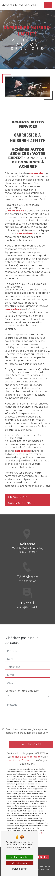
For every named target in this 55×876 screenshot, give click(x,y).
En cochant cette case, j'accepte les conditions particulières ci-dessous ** (26, 728)
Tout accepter (19, 857)
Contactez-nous (21, 503)
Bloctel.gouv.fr (36, 829)
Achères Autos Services (19, 5)
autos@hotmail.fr (27, 604)
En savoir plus (20, 497)
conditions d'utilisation (21, 757)
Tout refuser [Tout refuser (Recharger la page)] (19, 863)
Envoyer (34, 741)
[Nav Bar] (48, 5)
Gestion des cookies (39, 869)
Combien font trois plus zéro (22, 687)
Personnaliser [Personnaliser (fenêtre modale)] (19, 869)
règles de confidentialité (26, 753)
